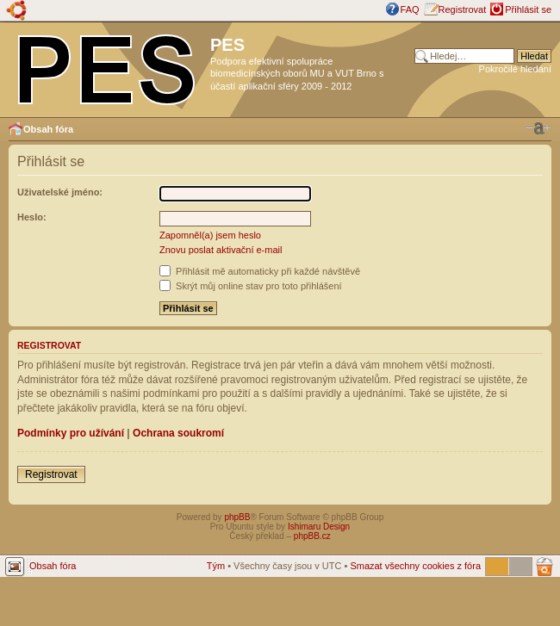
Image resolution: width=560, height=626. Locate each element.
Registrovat (463, 9)
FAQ (410, 9)
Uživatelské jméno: (60, 192)
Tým (216, 566)
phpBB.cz (312, 536)
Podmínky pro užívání (70, 433)
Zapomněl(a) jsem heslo (210, 235)
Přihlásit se (528, 9)
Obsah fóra (48, 129)
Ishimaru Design (319, 526)
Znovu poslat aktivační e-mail (220, 250)
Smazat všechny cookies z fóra (415, 566)
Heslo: (32, 217)
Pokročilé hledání (515, 69)
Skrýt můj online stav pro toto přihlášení (250, 286)
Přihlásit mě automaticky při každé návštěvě (259, 271)
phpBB (237, 517)
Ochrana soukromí (178, 433)
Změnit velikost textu (538, 128)
